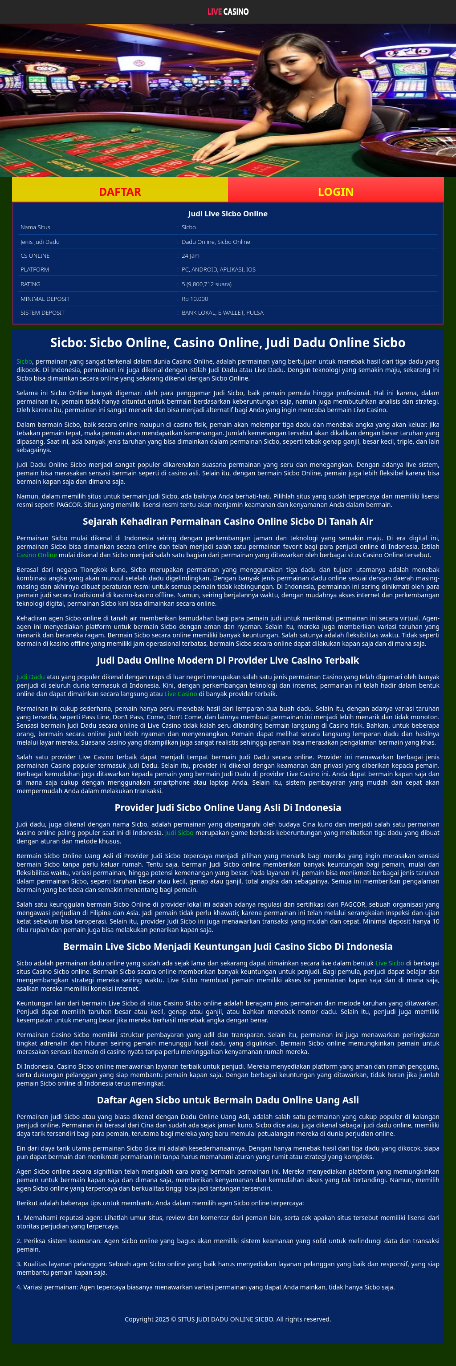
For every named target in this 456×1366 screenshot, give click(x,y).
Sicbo (24, 361)
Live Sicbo (389, 963)
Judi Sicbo (179, 832)
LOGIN (336, 191)
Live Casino (180, 693)
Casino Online (36, 555)
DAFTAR (120, 191)
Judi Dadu (30, 677)
